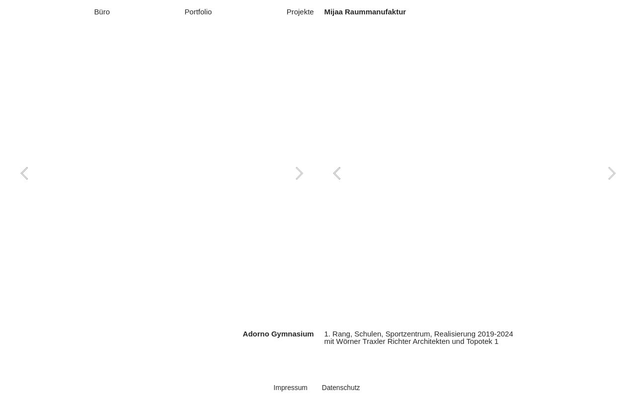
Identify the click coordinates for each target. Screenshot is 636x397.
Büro (102, 11)
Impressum (291, 388)
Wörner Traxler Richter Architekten (393, 341)
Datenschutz (341, 388)
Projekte (300, 11)
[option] (161, 173)
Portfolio (198, 11)
